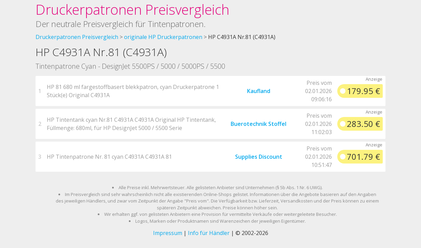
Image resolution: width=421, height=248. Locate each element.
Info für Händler (209, 233)
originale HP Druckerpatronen (163, 37)
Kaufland (258, 91)
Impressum (167, 233)
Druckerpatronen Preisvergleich (132, 9)
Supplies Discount (258, 156)
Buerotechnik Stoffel (258, 124)
